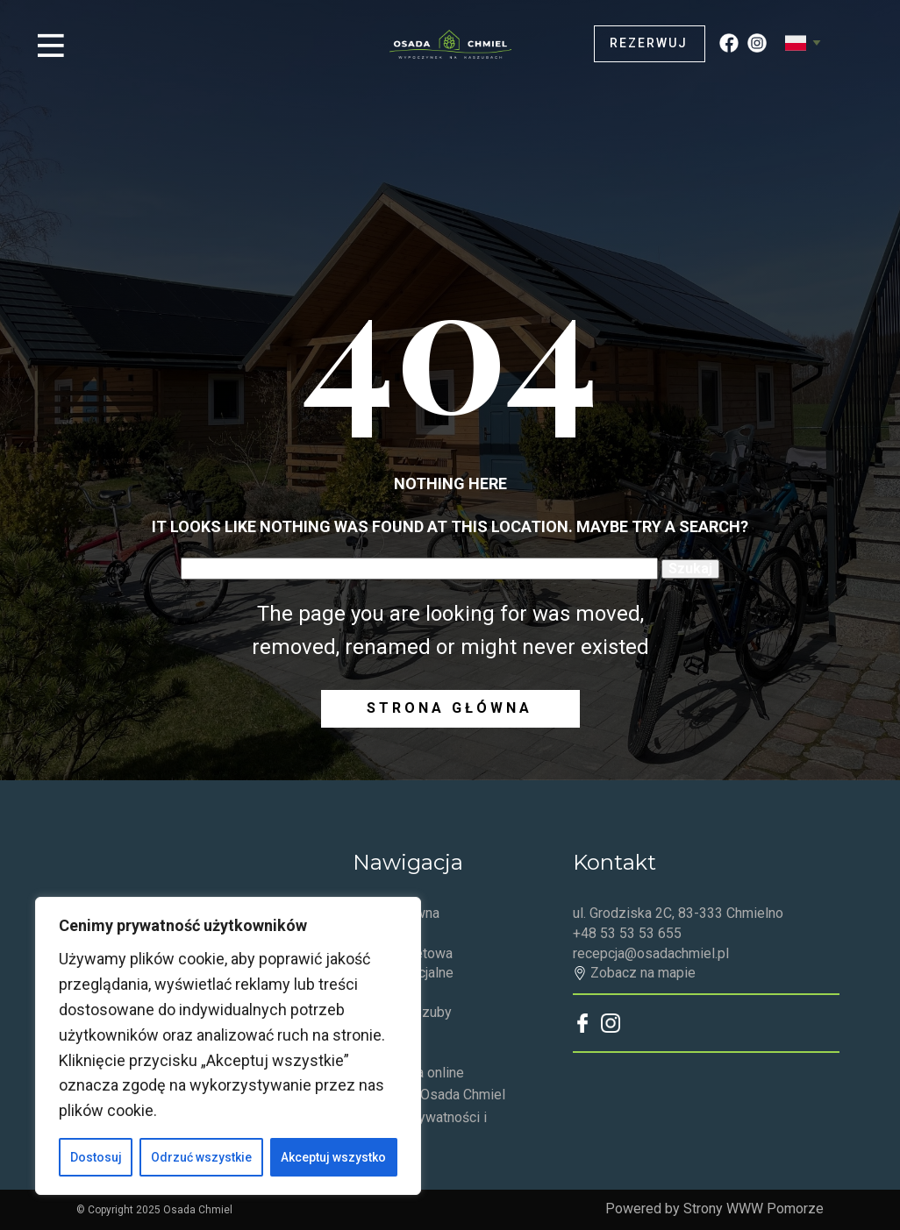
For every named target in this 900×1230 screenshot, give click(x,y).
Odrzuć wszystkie (201, 1157)
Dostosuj (96, 1157)
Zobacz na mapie (634, 973)
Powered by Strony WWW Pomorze (714, 1208)
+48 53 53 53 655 (627, 933)
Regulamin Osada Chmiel (429, 1094)
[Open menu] (51, 45)
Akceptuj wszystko (333, 1157)
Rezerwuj (649, 43)
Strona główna (449, 708)
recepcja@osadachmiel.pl (651, 953)
